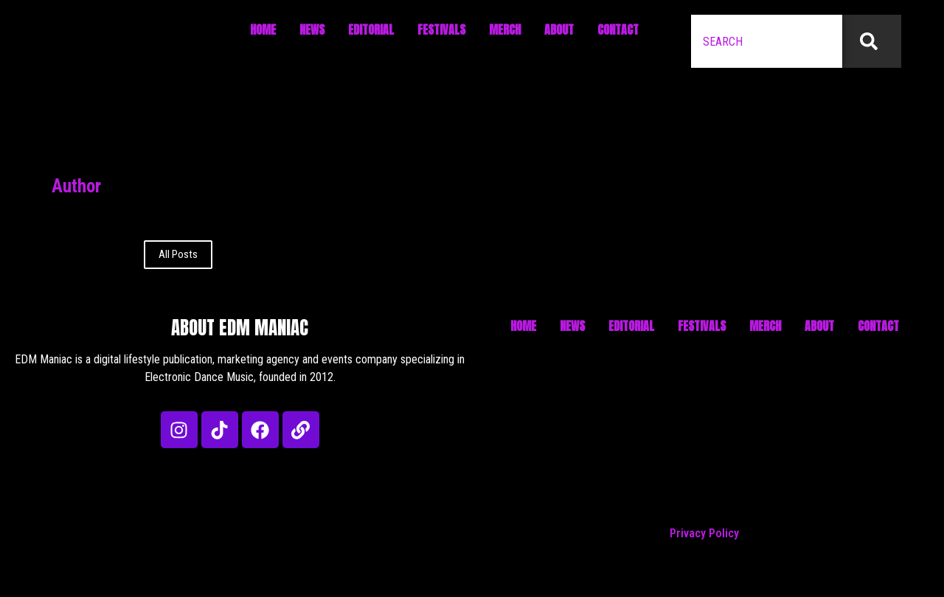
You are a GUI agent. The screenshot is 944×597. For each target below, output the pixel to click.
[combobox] (766, 41)
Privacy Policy (704, 533)
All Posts (178, 254)
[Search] (871, 41)
